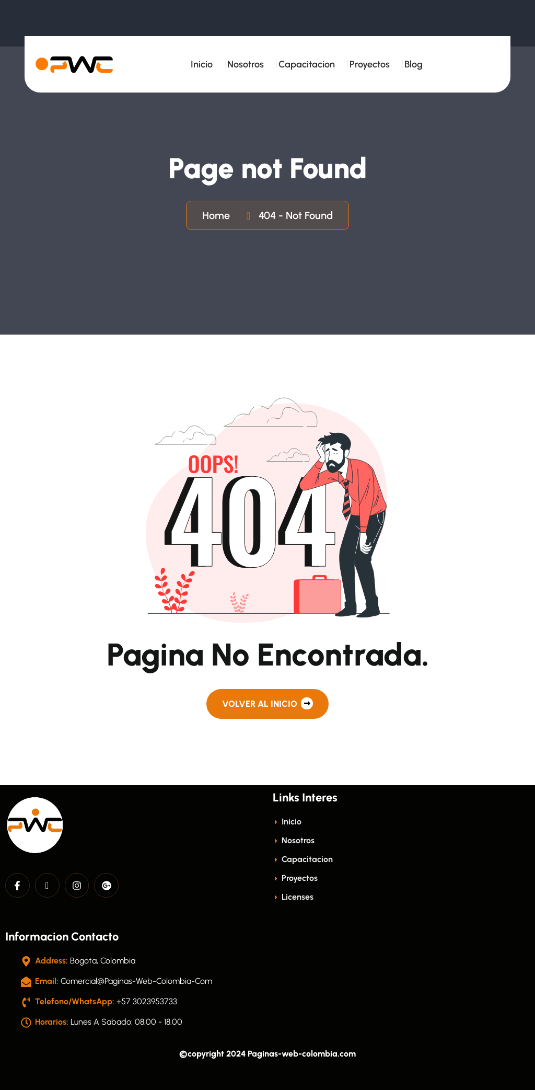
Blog (413, 64)
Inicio (202, 64)
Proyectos (370, 64)
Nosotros (245, 64)
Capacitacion (306, 64)
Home (218, 215)
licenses (293, 897)
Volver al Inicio (267, 703)
